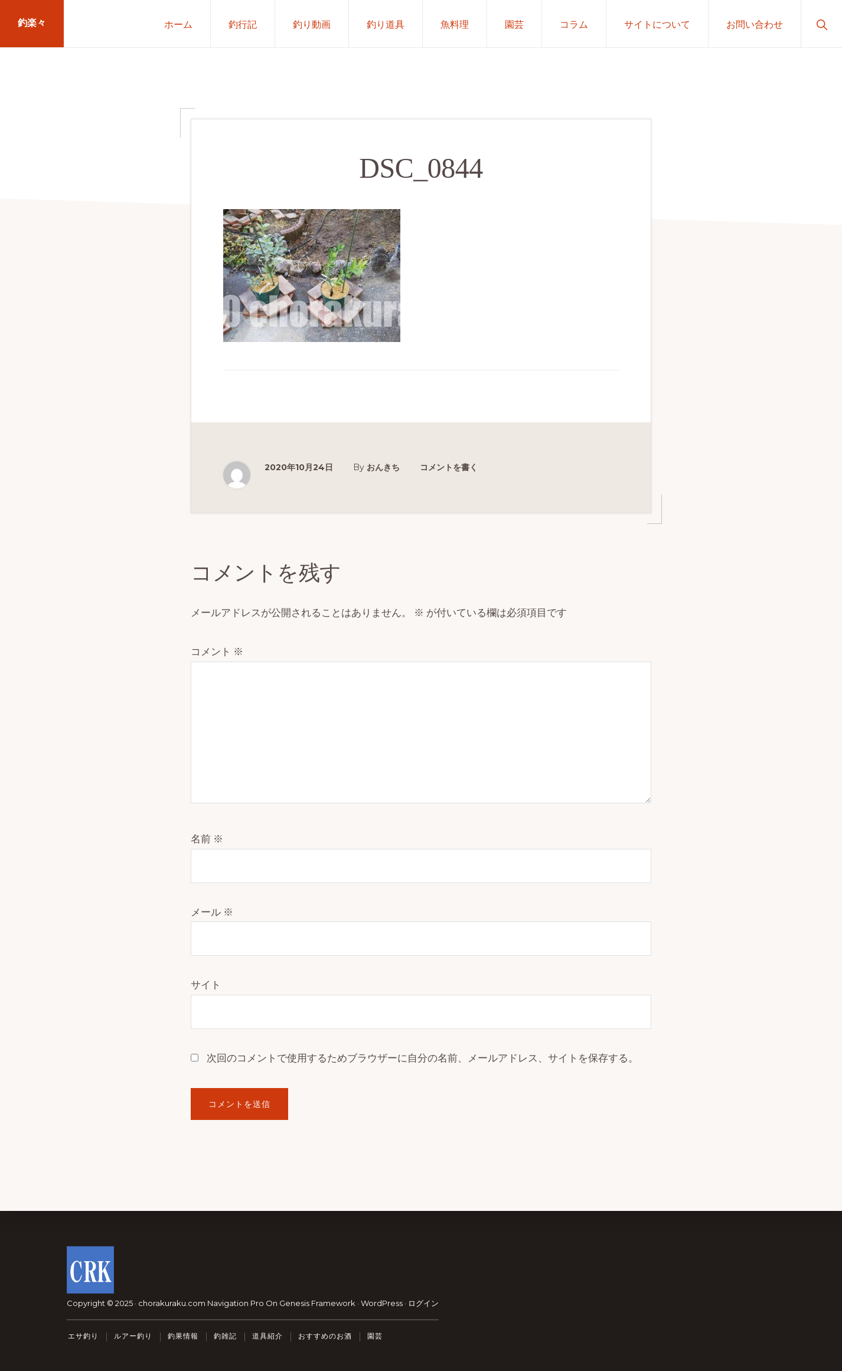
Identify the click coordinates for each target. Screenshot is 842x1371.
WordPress (382, 1303)
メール (212, 912)
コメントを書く (449, 467)
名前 (207, 839)
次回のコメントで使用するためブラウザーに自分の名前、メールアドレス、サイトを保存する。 (422, 1058)
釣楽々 (32, 23)
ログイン (423, 1303)
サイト (206, 985)
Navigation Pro (235, 1303)
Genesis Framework (317, 1303)
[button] (821, 23)
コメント (217, 651)
